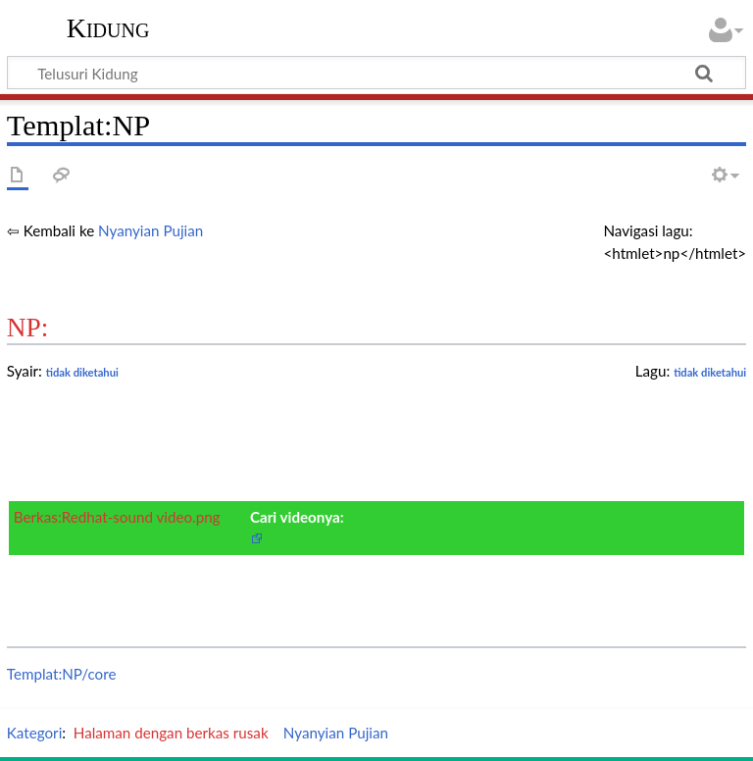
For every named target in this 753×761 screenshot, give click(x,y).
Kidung (108, 28)
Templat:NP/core (62, 674)
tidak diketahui (710, 372)
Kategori (34, 732)
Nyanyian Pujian (150, 230)
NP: (28, 327)
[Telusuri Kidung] (376, 72)
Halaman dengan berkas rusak (171, 732)
